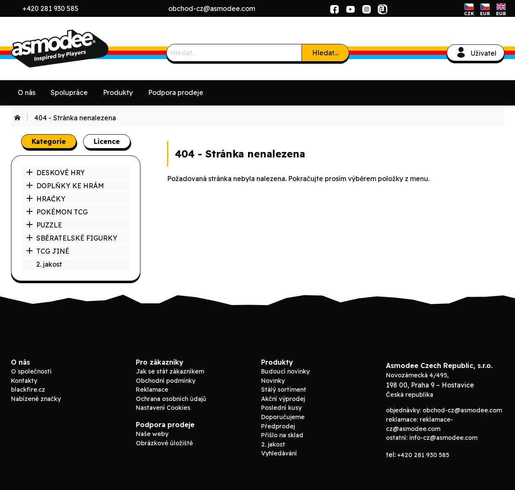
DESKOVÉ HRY (55, 173)
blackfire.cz (28, 389)
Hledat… (325, 53)
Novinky (273, 380)
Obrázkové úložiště (164, 443)
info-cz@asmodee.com (443, 437)
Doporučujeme (283, 417)
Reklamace (152, 389)
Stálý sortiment (283, 389)
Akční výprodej (283, 399)
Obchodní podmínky (165, 380)
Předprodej (278, 426)
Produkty (118, 92)
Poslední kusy (281, 407)
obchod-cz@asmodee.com (211, 8)
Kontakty (24, 380)
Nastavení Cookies (163, 407)
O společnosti (31, 371)
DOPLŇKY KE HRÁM (65, 186)
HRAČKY (45, 199)
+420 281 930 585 (50, 8)
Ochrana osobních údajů (171, 399)
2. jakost (49, 264)
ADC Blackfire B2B (74, 49)
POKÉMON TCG (57, 212)
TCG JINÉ (47, 251)
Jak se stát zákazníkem (170, 371)
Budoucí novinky (285, 371)
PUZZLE (44, 225)
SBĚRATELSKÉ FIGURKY (71, 238)
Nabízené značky (36, 399)
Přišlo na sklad (282, 435)
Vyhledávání (279, 453)
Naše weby (152, 434)
